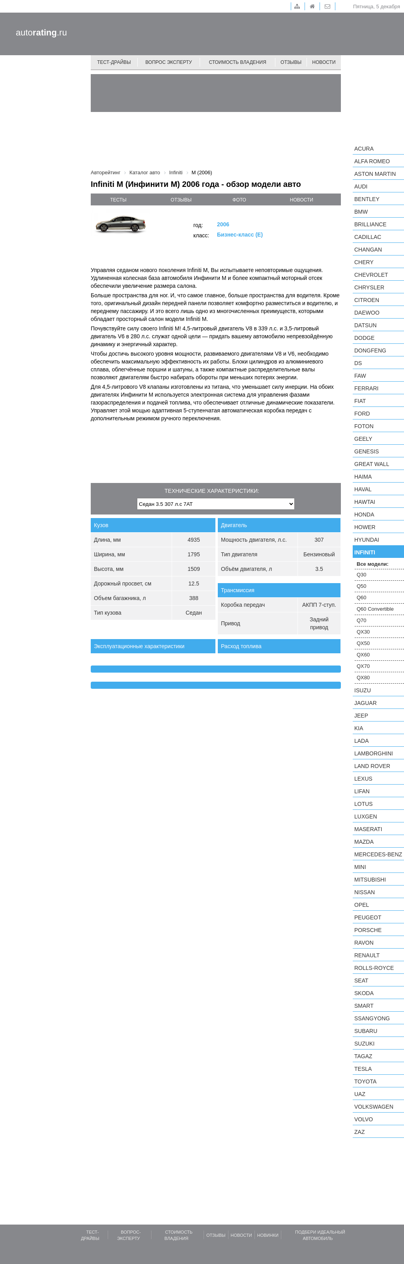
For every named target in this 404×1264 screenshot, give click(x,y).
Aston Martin (375, 174)
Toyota (365, 1081)
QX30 (363, 632)
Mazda (364, 842)
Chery (364, 262)
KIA (358, 728)
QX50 (363, 643)
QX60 (363, 655)
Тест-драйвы (114, 62)
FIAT (360, 401)
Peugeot (367, 917)
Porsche (368, 930)
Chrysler (369, 287)
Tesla (363, 1069)
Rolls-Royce (374, 968)
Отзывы (291, 62)
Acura (364, 148)
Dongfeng (370, 350)
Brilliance (370, 224)
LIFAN (362, 791)
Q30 (362, 575)
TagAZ (363, 1056)
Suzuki (364, 1043)
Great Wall (371, 464)
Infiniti (364, 552)
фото (239, 200)
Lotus (363, 804)
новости (301, 200)
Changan (368, 249)
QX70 (363, 666)
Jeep (361, 715)
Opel (361, 905)
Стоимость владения (237, 62)
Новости (323, 62)
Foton (364, 426)
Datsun (365, 325)
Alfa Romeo (372, 161)
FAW (360, 376)
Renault (367, 955)
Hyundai (366, 540)
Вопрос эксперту (169, 62)
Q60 (362, 597)
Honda (364, 514)
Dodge (364, 338)
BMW (361, 212)
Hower (365, 527)
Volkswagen (373, 1107)
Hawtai (364, 502)
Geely (363, 439)
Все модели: (373, 564)
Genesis (366, 451)
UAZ (359, 1094)
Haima (363, 477)
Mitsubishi (370, 879)
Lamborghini (373, 753)
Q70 (362, 620)
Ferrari (366, 388)
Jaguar (365, 703)
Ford (362, 413)
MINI (360, 867)
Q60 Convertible (375, 609)
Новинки (268, 1235)
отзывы (181, 200)
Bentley (367, 199)
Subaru (365, 1031)
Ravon (364, 943)
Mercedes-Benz (378, 854)
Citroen (366, 300)
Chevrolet (371, 275)
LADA (361, 741)
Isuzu (362, 690)
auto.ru (41, 32)
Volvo (363, 1119)
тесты (118, 200)
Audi (360, 186)
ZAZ (359, 1132)
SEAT (361, 980)
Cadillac (367, 237)
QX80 (363, 677)
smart (364, 1006)
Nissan (364, 892)
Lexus (363, 779)
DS (358, 363)
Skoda (364, 993)
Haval (363, 489)
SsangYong (372, 1018)
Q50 (362, 586)
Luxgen (365, 816)
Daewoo (367, 312)
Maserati (368, 829)
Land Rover (372, 766)
